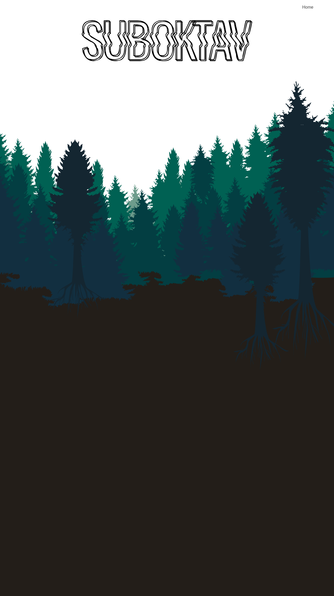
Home (307, 7)
